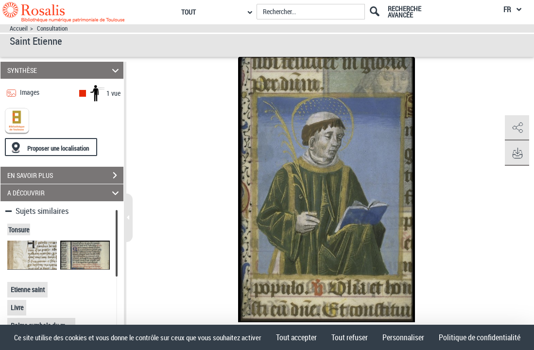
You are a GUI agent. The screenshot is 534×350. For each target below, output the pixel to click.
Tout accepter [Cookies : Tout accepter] (296, 337)
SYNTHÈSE (64, 70)
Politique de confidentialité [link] (479, 337)
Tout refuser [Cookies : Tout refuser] (349, 337)
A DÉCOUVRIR (64, 192)
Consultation (52, 28)
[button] (517, 127)
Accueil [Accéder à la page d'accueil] (19, 28)
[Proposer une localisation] (51, 147)
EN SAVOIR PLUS (65, 175)
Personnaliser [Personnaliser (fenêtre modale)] (403, 337)
